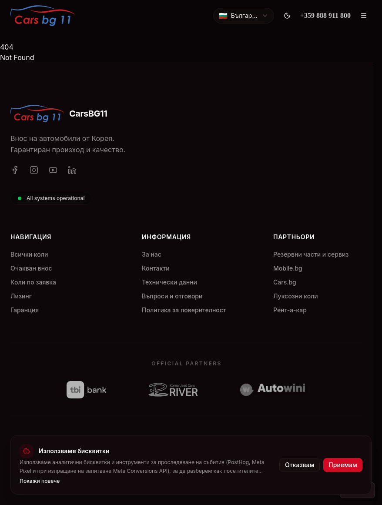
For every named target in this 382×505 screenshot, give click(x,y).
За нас (151, 254)
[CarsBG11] (42, 15)
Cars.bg (284, 282)
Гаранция (24, 310)
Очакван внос (31, 268)
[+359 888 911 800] (325, 15)
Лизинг (21, 296)
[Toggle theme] (287, 15)
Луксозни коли (295, 296)
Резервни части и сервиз (310, 254)
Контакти (156, 268)
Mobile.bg (287, 268)
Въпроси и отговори (172, 296)
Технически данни (169, 282)
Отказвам (299, 464)
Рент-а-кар (290, 310)
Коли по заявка (33, 282)
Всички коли (29, 254)
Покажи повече (40, 481)
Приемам (342, 464)
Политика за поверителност (184, 310)
